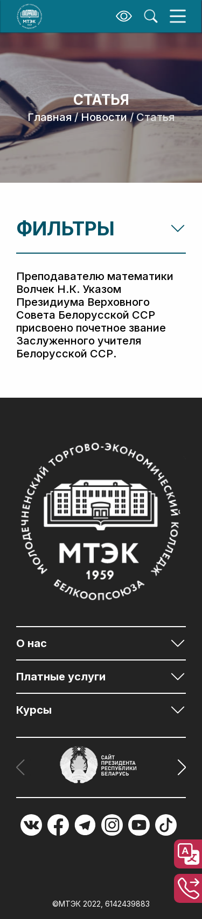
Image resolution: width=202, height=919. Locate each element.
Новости (104, 117)
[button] (178, 767)
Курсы (34, 709)
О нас (31, 643)
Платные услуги (61, 676)
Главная (49, 117)
